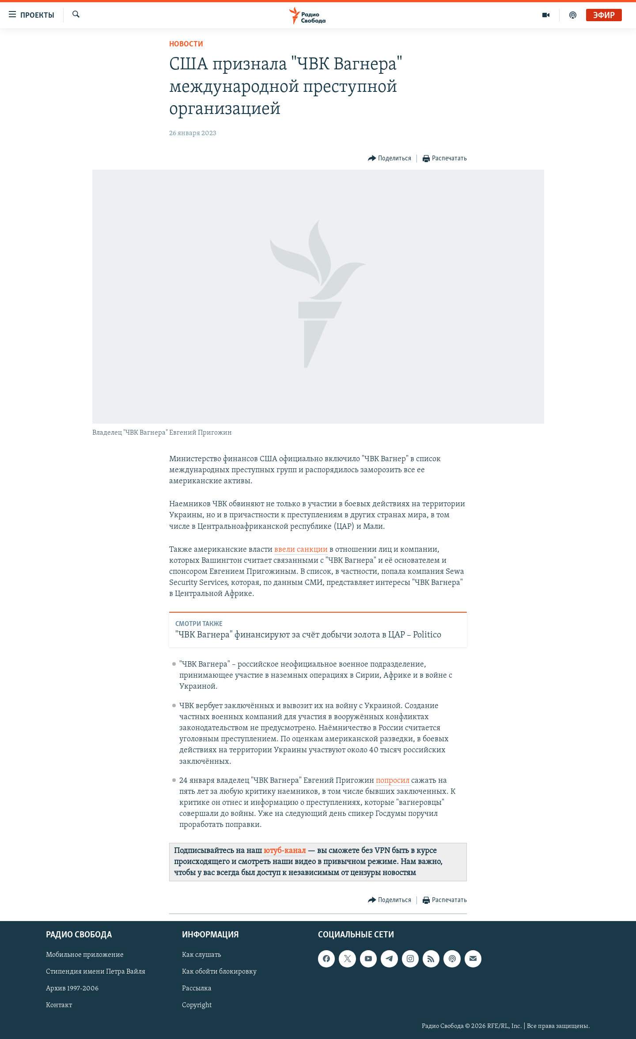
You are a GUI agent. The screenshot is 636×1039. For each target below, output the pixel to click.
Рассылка (197, 989)
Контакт (59, 1005)
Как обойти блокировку (219, 972)
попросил (393, 781)
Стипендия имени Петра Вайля (95, 972)
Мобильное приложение (85, 955)
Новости (186, 44)
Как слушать (201, 955)
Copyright (197, 1005)
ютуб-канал (285, 851)
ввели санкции (301, 550)
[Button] (390, 159)
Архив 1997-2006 (72, 989)
